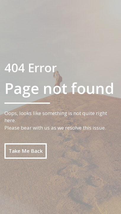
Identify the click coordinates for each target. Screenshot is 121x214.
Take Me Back (26, 150)
